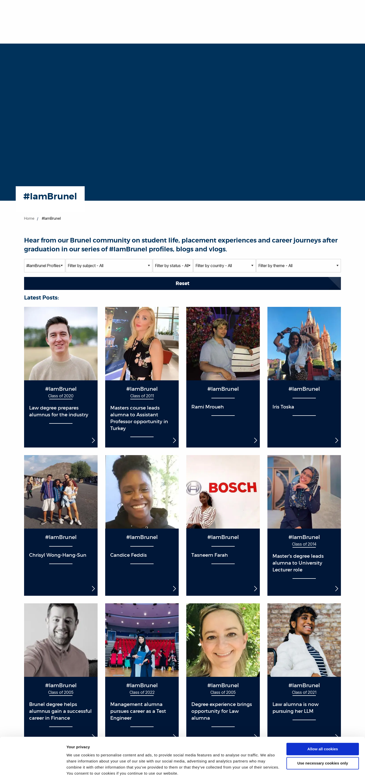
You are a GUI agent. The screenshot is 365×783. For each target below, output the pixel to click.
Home (29, 218)
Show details (78, 773)
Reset (182, 283)
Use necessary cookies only (322, 749)
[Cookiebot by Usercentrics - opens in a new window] (33, 773)
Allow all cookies (322, 735)
